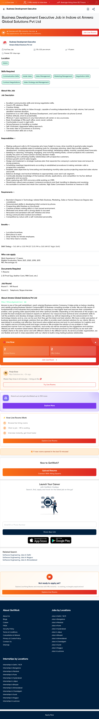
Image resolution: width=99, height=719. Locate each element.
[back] (4, 9)
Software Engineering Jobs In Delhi (17, 555)
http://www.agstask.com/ (12, 302)
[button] (49, 2)
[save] (87, 9)
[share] (93, 9)
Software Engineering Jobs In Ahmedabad (20, 560)
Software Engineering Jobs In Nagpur (18, 557)
